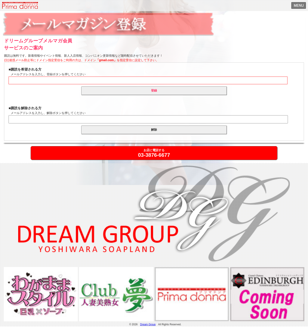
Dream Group (148, 324)
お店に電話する (154, 153)
